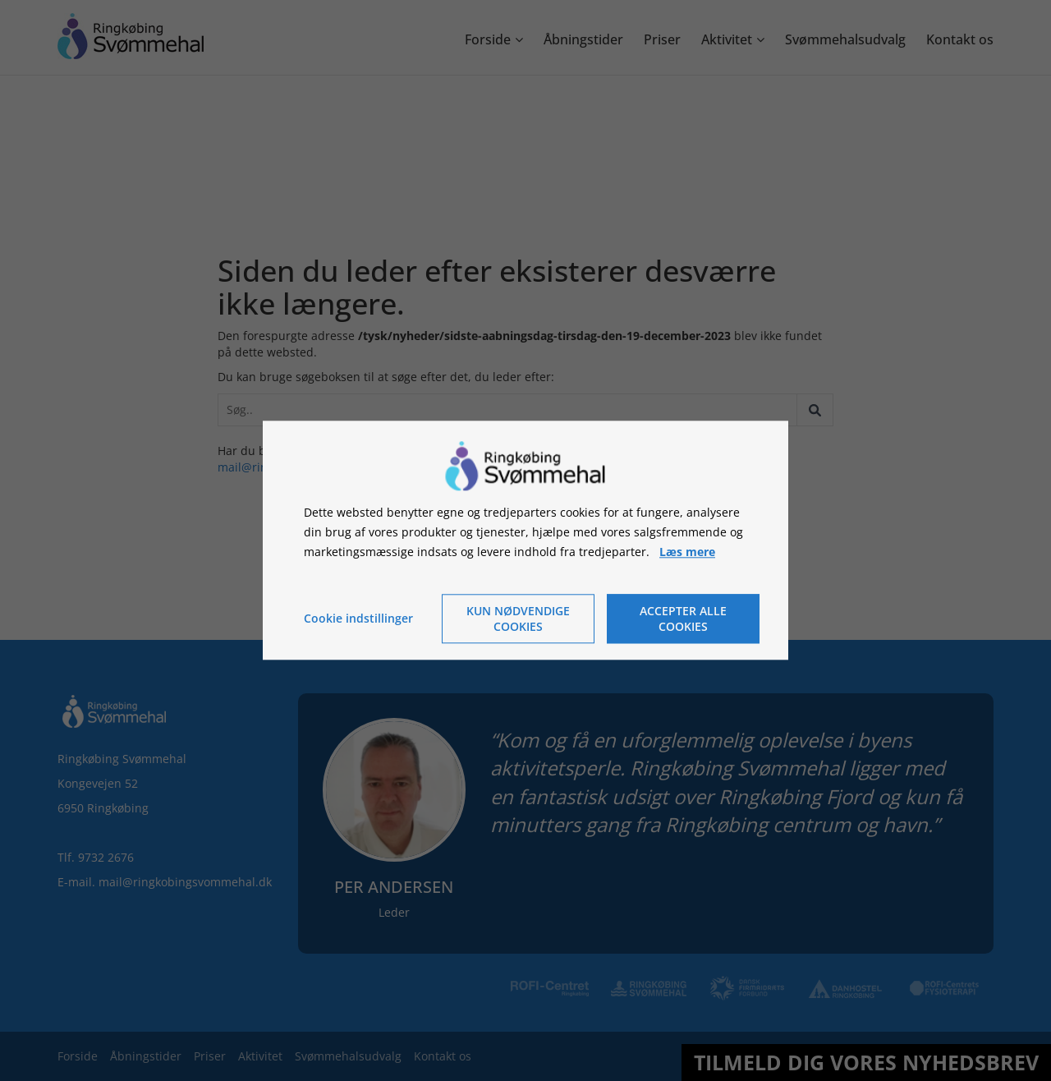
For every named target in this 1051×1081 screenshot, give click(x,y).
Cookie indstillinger (358, 619)
